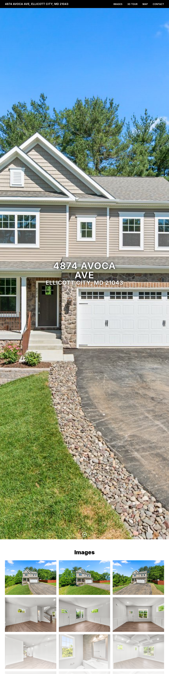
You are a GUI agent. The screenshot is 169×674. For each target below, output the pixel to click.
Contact (158, 4)
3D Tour (132, 4)
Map (145, 4)
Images (118, 4)
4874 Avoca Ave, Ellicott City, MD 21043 (36, 4)
